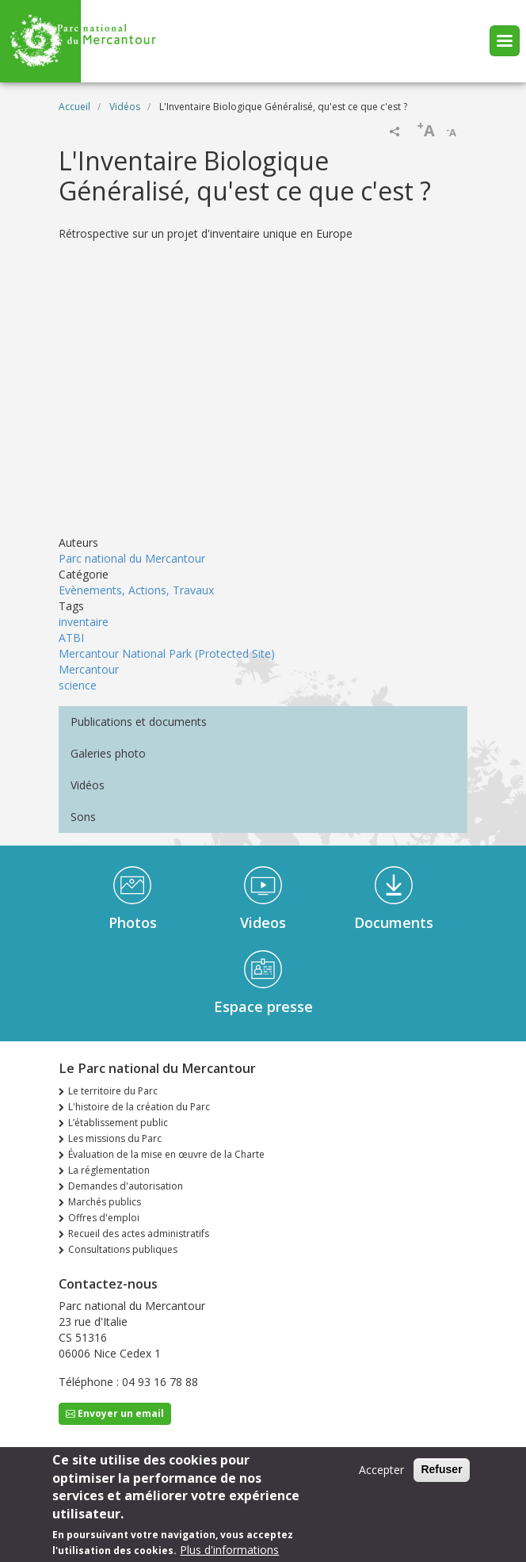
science (78, 685)
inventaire (84, 621)
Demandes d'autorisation (125, 1186)
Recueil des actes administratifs (138, 1233)
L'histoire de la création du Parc (139, 1106)
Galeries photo (108, 753)
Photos (133, 922)
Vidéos (124, 106)
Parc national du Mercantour (132, 558)
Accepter (381, 1469)
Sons (83, 816)
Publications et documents (139, 721)
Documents (393, 922)
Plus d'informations (229, 1549)
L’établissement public (118, 1122)
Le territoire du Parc (113, 1091)
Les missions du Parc (115, 1138)
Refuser (441, 1469)
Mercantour (89, 669)
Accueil (74, 106)
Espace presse (263, 1006)
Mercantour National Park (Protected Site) (167, 653)
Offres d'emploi (103, 1217)
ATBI (71, 637)
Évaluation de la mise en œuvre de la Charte (166, 1154)
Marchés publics (104, 1202)
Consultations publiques (122, 1249)
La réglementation (109, 1170)
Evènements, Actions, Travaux (136, 590)
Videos (263, 922)
